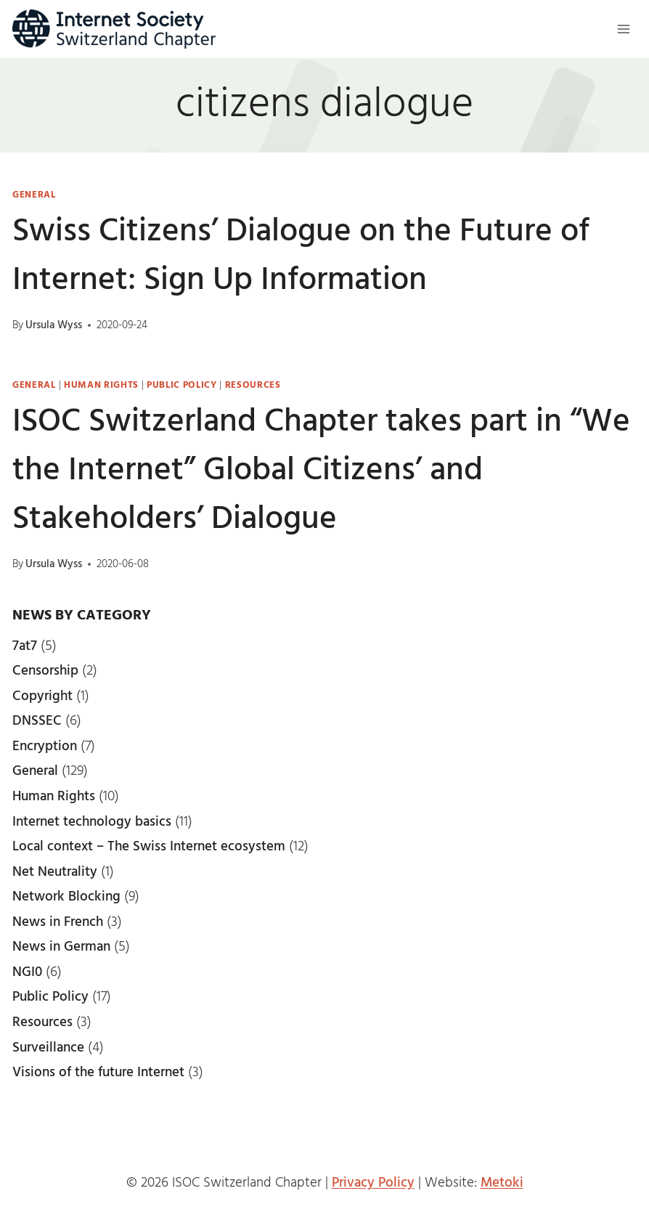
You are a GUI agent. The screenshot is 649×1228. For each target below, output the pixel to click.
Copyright (42, 696)
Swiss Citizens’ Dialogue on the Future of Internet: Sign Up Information (300, 256)
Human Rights (101, 385)
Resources (253, 385)
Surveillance (48, 1048)
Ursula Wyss (53, 325)
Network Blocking (66, 897)
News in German (61, 947)
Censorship (45, 671)
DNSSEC (37, 721)
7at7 (24, 646)
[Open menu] (623, 28)
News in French (57, 922)
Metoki (502, 1183)
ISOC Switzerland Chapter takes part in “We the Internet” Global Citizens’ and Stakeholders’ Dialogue (321, 471)
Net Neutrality (54, 872)
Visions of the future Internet (98, 1072)
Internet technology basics (91, 822)
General (34, 195)
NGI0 (27, 972)
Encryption (44, 746)
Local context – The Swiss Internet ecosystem (148, 847)
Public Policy (182, 385)
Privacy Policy (373, 1183)
